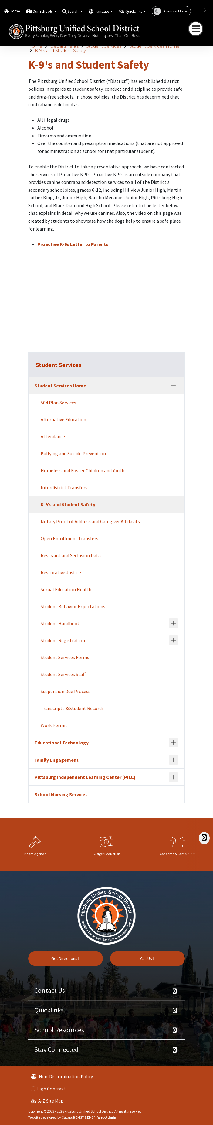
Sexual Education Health (66, 589)
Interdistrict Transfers (64, 487)
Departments (64, 46)
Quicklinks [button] (134, 11)
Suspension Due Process (65, 691)
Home (15, 11)
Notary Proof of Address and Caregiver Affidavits (90, 521)
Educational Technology (62, 742)
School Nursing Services (61, 794)
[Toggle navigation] (195, 28)
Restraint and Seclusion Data (71, 555)
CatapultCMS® (73, 1117)
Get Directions (65, 958)
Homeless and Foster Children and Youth (82, 470)
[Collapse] (173, 385)
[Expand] (173, 623)
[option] (35, 844)
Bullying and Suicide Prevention (73, 453)
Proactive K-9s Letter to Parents (72, 244)
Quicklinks (49, 1010)
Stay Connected (56, 1049)
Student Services (103, 46)
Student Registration (63, 640)
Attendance (53, 436)
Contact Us (49, 990)
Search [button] (73, 11)
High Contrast (50, 1089)
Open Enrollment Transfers (69, 538)
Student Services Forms (65, 657)
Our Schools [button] (42, 11)
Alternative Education (63, 419)
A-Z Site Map (47, 1101)
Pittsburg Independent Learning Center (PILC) (85, 777)
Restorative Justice (61, 572)
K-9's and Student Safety (60, 50)
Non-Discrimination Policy (62, 1077)
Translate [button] (102, 11)
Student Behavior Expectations (73, 606)
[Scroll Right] (204, 838)
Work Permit (54, 725)
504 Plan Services (58, 402)
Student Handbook (60, 623)
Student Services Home (154, 46)
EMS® (91, 1117)
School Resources (59, 1030)
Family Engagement (57, 760)
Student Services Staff (63, 674)
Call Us (147, 958)
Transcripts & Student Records (72, 708)
